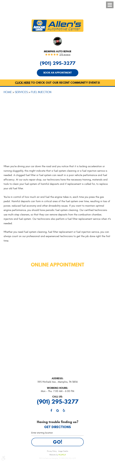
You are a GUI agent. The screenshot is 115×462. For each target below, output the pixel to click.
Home (8, 92)
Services (21, 92)
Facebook (51, 410)
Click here (22, 83)
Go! (57, 442)
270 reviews (64, 55)
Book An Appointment (57, 72)
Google (57, 410)
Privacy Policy (52, 451)
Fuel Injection (41, 92)
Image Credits (63, 451)
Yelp (63, 410)
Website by (57, 455)
